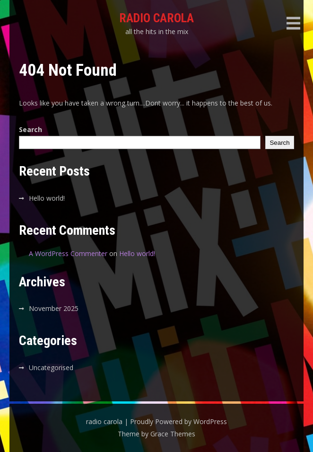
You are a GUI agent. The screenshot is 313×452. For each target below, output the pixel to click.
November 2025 (53, 308)
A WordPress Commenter (68, 253)
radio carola (156, 18)
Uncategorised (51, 367)
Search (30, 129)
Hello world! (47, 198)
